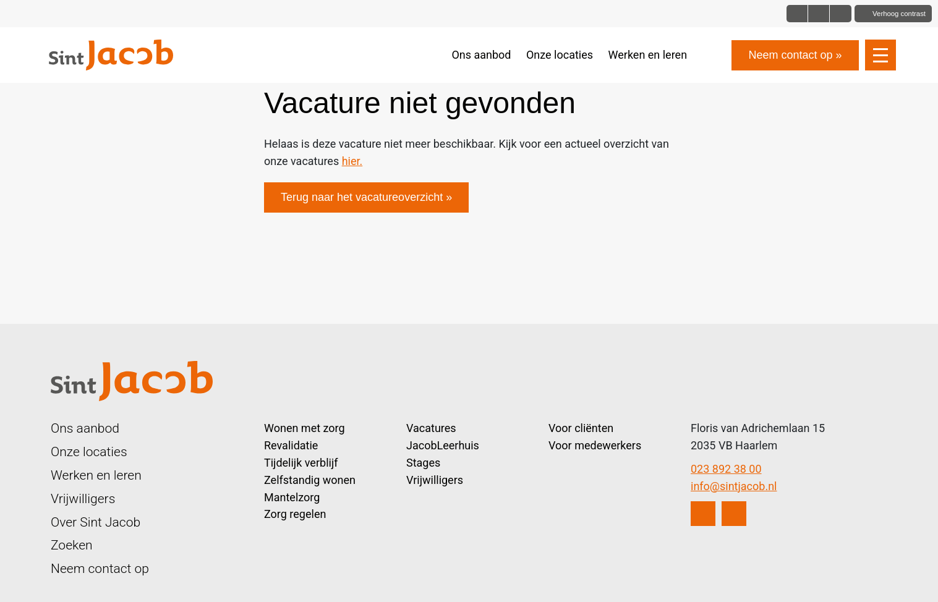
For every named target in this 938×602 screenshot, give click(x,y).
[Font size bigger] (840, 13)
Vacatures (431, 428)
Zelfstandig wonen (310, 479)
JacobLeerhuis (442, 445)
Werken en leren (648, 54)
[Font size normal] (797, 13)
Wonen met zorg (304, 428)
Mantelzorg (292, 497)
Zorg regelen (295, 513)
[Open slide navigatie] (880, 55)
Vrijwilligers (83, 498)
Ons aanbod (481, 54)
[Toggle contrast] (893, 13)
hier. (352, 161)
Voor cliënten (580, 428)
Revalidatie (291, 445)
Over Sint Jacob (95, 522)
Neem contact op (790, 55)
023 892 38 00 (726, 468)
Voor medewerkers (594, 445)
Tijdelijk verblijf (301, 462)
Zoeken (72, 545)
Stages (423, 462)
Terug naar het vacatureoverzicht (362, 197)
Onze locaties (559, 54)
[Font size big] (819, 13)
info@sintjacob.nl (734, 486)
